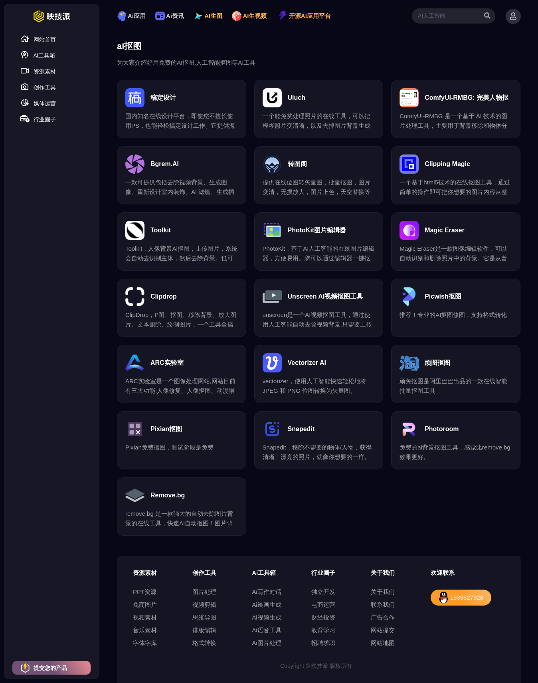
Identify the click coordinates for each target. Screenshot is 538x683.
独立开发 (323, 591)
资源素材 (38, 71)
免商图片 (145, 604)
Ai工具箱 (37, 55)
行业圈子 (38, 119)
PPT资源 (144, 591)
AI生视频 (249, 15)
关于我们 (383, 591)
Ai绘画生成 (266, 604)
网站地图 (383, 642)
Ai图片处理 (266, 642)
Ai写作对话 (266, 591)
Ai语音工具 (266, 630)
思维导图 (204, 617)
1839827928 (461, 597)
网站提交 (383, 630)
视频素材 (145, 617)
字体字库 (145, 642)
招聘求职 (323, 642)
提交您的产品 (43, 668)
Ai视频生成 (266, 617)
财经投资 (323, 617)
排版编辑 (204, 630)
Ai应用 (131, 15)
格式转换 (204, 642)
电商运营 (323, 604)
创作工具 (38, 87)
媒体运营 (38, 103)
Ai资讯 (169, 15)
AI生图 (208, 15)
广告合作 (383, 617)
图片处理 (204, 591)
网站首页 (38, 39)
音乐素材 (145, 630)
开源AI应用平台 (304, 15)
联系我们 (383, 604)
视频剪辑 (204, 604)
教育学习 (323, 630)
